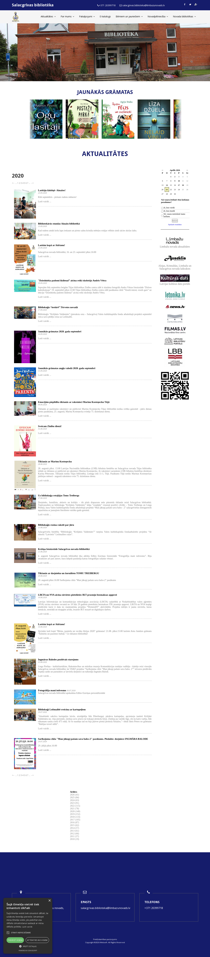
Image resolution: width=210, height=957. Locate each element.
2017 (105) (75, 819)
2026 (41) (74, 794)
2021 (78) (74, 808)
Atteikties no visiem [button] (37, 940)
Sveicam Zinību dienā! (50, 426)
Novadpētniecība (158, 16)
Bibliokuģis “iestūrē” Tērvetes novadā (58, 307)
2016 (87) (74, 822)
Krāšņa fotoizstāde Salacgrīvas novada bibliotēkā (64, 549)
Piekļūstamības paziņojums (105, 939)
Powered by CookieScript (28, 950)
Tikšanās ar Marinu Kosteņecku (55, 461)
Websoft (103, 942)
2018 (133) (75, 817)
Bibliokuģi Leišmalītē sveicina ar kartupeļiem (62, 709)
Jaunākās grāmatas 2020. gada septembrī (59, 331)
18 (183, 185)
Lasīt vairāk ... (44, 201)
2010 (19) (74, 839)
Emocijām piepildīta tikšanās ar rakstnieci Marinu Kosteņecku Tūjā (73, 402)
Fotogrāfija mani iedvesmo (52, 690)
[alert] (27, 926)
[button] (28, 946)
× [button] (49, 900)
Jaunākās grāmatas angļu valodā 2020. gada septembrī (66, 368)
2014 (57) (74, 828)
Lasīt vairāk (27, 926)
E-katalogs (105, 16)
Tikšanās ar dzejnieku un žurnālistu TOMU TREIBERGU (68, 573)
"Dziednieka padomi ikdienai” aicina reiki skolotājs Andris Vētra (72, 280)
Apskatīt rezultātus (175, 224)
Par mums (67, 16)
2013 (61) (74, 831)
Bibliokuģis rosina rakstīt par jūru (56, 525)
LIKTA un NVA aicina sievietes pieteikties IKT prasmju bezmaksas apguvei (77, 595)
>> (187, 170)
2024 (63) (74, 800)
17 (179, 185)
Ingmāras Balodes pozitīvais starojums (58, 659)
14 (167, 185)
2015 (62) (74, 825)
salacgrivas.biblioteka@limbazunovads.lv (105, 908)
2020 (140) (75, 811)
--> (32, 183)
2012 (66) (74, 833)
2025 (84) (74, 797)
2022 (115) (75, 806)
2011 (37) (74, 836)
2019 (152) (75, 814)
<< (162, 170)
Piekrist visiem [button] (15, 940)
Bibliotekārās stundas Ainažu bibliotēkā (59, 223)
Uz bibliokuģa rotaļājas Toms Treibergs (58, 495)
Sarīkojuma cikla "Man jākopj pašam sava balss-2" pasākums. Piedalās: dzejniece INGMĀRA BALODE (93, 739)
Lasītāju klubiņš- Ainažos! (52, 190)
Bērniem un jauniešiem (129, 16)
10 (179, 181)
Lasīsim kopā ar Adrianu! (51, 245)
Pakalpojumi (87, 16)
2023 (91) (74, 803)
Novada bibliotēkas (184, 16)
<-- (13, 183)
